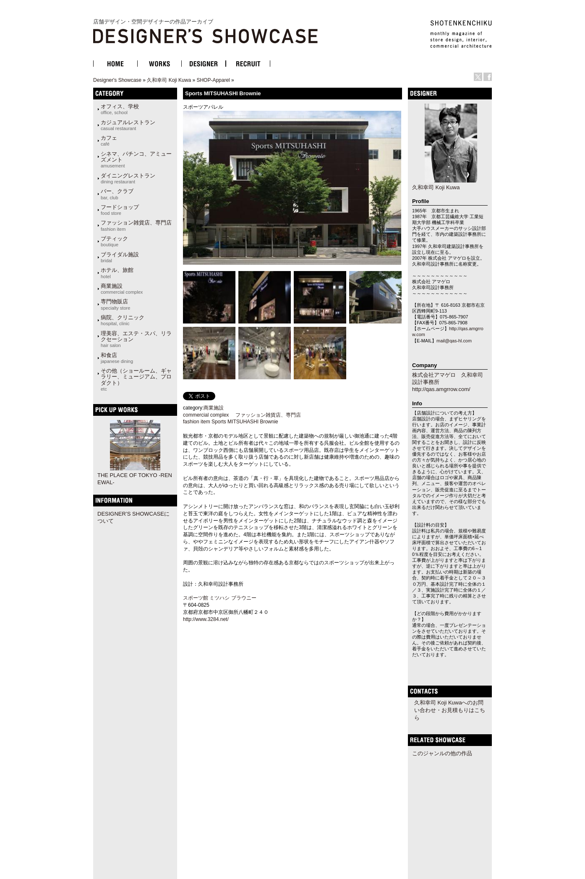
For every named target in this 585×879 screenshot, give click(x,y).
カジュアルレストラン (128, 125)
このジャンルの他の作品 (442, 753)
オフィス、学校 (120, 109)
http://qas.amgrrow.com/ (441, 389)
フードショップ (120, 210)
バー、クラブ (117, 194)
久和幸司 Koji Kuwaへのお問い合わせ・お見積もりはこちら (449, 710)
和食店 (117, 358)
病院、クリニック (122, 320)
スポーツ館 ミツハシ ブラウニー (219, 598)
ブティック (114, 241)
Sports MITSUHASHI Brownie (245, 422)
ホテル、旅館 (117, 273)
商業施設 (122, 289)
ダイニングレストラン (128, 178)
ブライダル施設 (120, 257)
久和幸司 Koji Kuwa (169, 80)
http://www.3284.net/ (206, 619)
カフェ (109, 140)
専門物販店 (115, 304)
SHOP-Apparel (213, 80)
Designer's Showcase (117, 80)
